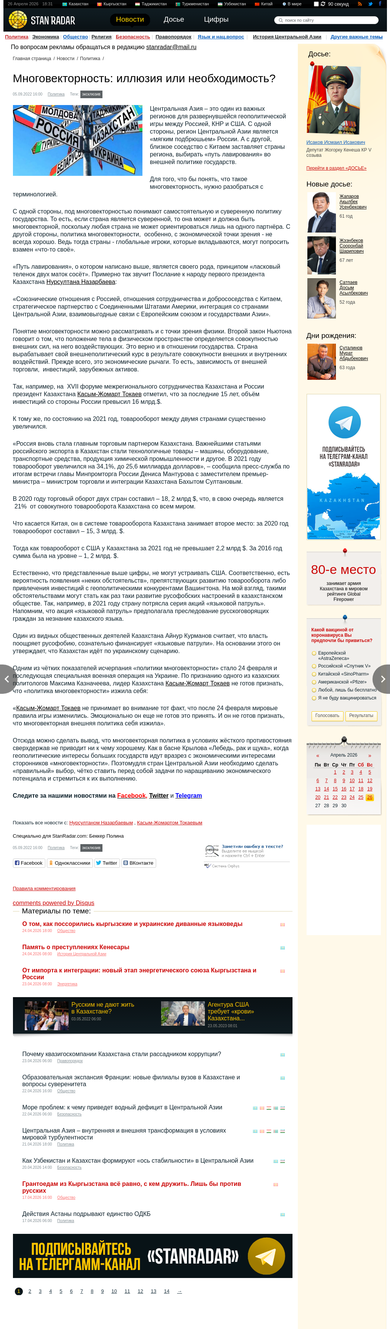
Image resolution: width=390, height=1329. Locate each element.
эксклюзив (91, 94)
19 (369, 789)
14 (166, 1291)
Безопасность (133, 37)
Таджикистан (154, 4)
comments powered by (53, 903)
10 (114, 1291)
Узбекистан (235, 4)
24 (352, 797)
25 (360, 797)
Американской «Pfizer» (342, 682)
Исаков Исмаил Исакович (336, 142)
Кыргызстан (115, 4)
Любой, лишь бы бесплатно (347, 690)
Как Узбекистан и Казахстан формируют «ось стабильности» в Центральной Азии (138, 1160)
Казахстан (79, 4)
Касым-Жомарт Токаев (109, 394)
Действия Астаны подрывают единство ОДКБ (86, 1214)
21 (326, 797)
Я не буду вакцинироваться (347, 698)
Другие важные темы (357, 37)
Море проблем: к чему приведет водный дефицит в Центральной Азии (122, 1107)
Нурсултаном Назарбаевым (101, 822)
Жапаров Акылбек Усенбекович (353, 202)
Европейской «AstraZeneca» (333, 655)
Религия (101, 37)
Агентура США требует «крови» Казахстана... (231, 1011)
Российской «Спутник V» (344, 666)
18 (360, 789)
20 (317, 797)
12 (140, 1291)
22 (334, 797)
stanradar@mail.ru (171, 47)
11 (127, 1291)
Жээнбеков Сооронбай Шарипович (352, 246)
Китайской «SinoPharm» (343, 674)
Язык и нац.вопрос (221, 37)
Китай (267, 4)
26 (369, 797)
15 (334, 789)
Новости (65, 58)
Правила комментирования (44, 888)
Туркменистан (195, 4)
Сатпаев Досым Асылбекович (354, 288)
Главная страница (32, 58)
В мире (295, 4)
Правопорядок (173, 37)
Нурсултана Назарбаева (80, 282)
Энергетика (67, 984)
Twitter (158, 795)
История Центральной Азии (287, 37)
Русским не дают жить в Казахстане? (103, 1008)
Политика (16, 37)
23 (343, 797)
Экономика (45, 37)
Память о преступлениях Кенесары (75, 947)
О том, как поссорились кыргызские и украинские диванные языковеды (132, 924)
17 (352, 789)
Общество (75, 37)
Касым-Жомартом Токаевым (169, 822)
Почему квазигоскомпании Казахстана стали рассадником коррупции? (121, 1054)
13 (153, 1291)
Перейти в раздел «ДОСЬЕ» (337, 168)
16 (343, 789)
